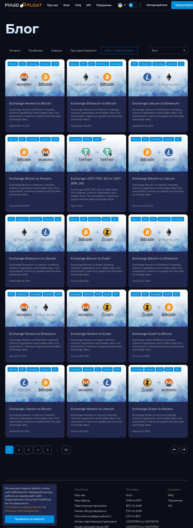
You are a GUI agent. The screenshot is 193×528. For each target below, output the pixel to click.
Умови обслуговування (90, 511)
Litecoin (171, 64)
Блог (66, 5)
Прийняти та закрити (31, 518)
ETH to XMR (134, 511)
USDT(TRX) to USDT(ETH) (142, 521)
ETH (92, 64)
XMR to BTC (134, 500)
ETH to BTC (133, 516)
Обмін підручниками (119, 50)
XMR (55, 64)
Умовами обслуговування (23, 510)
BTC (22, 64)
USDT (97, 139)
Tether (87, 139)
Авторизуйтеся (156, 5)
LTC (181, 64)
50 (66, 449)
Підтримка (103, 5)
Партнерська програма (90, 505)
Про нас (52, 5)
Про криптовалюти (83, 50)
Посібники (35, 50)
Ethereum (102, 64)
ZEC (115, 219)
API (88, 5)
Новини (56, 50)
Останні (14, 50)
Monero (45, 64)
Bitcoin (12, 64)
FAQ (78, 5)
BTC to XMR (134, 505)
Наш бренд (82, 500)
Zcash (106, 219)
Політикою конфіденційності (25, 506)
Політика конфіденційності (92, 516)
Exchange (33, 64)
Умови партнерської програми (95, 521)
